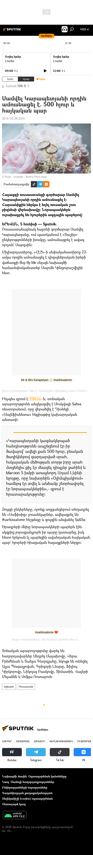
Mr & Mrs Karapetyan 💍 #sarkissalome (46, 380)
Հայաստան (23, 741)
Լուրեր (9, 61)
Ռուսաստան (26, 686)
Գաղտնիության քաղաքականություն (27, 793)
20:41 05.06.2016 (13, 118)
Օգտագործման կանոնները (47, 776)
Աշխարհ (9, 686)
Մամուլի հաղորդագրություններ (32, 782)
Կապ (5, 782)
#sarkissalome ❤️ (46, 632)
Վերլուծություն (61, 741)
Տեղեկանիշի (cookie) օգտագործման (27, 798)
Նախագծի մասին (14, 776)
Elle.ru (35, 398)
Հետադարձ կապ (14, 804)
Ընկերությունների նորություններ (24, 787)
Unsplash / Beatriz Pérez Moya (30, 176)
